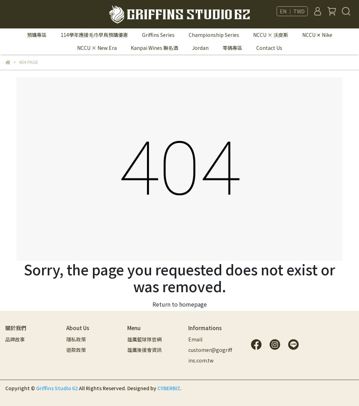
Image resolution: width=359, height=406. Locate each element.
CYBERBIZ (168, 388)
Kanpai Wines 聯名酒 (154, 47)
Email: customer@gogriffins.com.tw (210, 350)
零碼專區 (232, 47)
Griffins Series (158, 34)
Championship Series (214, 34)
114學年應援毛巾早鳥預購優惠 (94, 34)
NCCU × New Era (97, 47)
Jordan (200, 47)
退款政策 (76, 349)
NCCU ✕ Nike (317, 34)
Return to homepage (180, 304)
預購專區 (37, 34)
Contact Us (269, 47)
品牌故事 (15, 339)
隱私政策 (76, 339)
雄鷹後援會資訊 (144, 349)
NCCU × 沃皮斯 (270, 34)
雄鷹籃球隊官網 (144, 339)
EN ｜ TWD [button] (292, 11)
